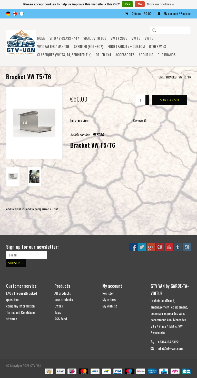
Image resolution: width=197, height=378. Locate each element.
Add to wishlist (15, 209)
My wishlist (109, 306)
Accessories (124, 54)
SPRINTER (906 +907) (88, 46)
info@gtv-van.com (170, 348)
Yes (127, 4)
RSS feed (60, 318)
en (15, 14)
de (8, 14)
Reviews (140, 120)
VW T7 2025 (119, 38)
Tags (57, 312)
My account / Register (174, 13)
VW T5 (149, 38)
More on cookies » (160, 4)
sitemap (11, 318)
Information (79, 120)
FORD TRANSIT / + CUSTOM (126, 46)
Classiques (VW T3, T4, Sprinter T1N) (64, 54)
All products (62, 293)
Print (55, 209)
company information (20, 306)
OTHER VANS (157, 46)
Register (108, 293)
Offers (58, 306)
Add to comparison (38, 209)
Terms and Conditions (20, 312)
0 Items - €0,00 (138, 13)
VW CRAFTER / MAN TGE (53, 46)
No (140, 4)
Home (41, 38)
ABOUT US (146, 54)
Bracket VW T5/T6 (178, 77)
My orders (109, 299)
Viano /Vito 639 (94, 38)
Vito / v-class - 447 (64, 38)
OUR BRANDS (166, 54)
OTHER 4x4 (103, 54)
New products (63, 299)
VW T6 (136, 38)
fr (21, 14)
